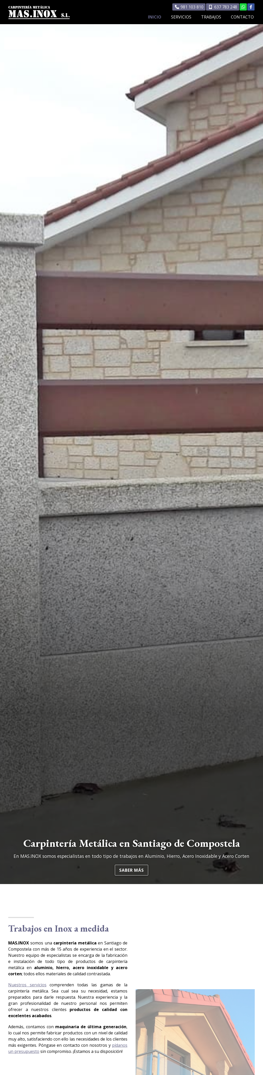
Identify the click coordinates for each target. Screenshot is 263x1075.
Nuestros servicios (27, 985)
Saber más (131, 870)
